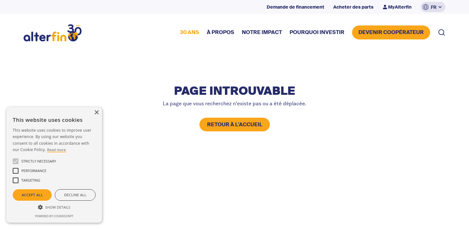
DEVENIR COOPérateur (391, 32)
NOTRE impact (262, 32)
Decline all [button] (75, 194)
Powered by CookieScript (54, 216)
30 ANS (189, 32)
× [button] (96, 112)
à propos (220, 32)
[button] (433, 7)
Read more (56, 149)
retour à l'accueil (234, 124)
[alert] (54, 165)
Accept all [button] (32, 194)
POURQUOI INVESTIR (317, 32)
